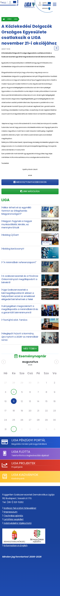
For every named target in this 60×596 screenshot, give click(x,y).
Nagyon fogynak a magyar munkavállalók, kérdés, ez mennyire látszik (16, 224)
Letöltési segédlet (12, 519)
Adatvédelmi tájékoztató (17, 523)
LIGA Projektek (23, 463)
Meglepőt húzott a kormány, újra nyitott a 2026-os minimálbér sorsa (19, 337)
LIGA (15, 19)
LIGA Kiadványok (24, 475)
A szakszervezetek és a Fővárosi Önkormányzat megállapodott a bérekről (19, 279)
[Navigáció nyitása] (55, 3)
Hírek (9, 19)
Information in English (14, 545)
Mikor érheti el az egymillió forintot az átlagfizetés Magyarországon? (16, 211)
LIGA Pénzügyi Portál (28, 440)
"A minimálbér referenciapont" (19, 262)
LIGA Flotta (20, 452)
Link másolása (30, 191)
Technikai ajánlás (12, 515)
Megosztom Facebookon (30, 182)
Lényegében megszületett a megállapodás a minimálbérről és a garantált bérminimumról (19, 309)
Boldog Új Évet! (11, 235)
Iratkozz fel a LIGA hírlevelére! (19, 508)
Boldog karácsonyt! (13, 248)
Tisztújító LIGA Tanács (15, 320)
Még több (30, 348)
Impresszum (9, 511)
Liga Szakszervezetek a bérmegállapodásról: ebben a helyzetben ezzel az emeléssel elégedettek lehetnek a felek (18, 294)
